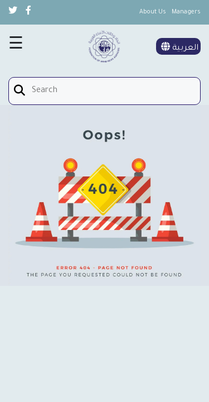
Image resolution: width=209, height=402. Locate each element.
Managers (186, 12)
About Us (152, 12)
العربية (179, 48)
